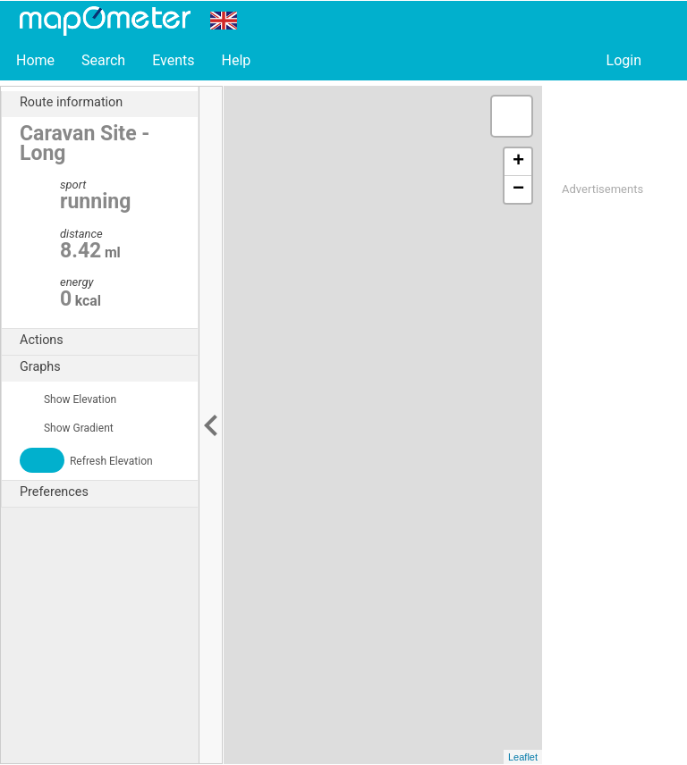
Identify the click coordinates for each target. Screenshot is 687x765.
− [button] (518, 189)
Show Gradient (67, 428)
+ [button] (518, 161)
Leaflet (523, 757)
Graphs (109, 367)
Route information (109, 102)
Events (173, 60)
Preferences (109, 492)
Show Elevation (68, 399)
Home (35, 60)
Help (235, 60)
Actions (109, 340)
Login (623, 60)
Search (103, 60)
